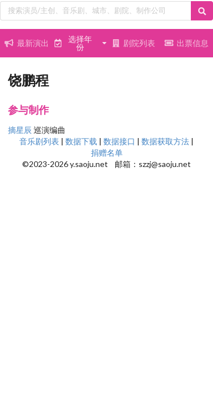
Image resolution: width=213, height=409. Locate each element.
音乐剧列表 (39, 141)
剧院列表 (133, 43)
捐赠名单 (107, 152)
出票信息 (186, 43)
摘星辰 (20, 130)
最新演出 (27, 43)
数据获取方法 (165, 141)
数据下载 (81, 141)
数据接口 (119, 141)
